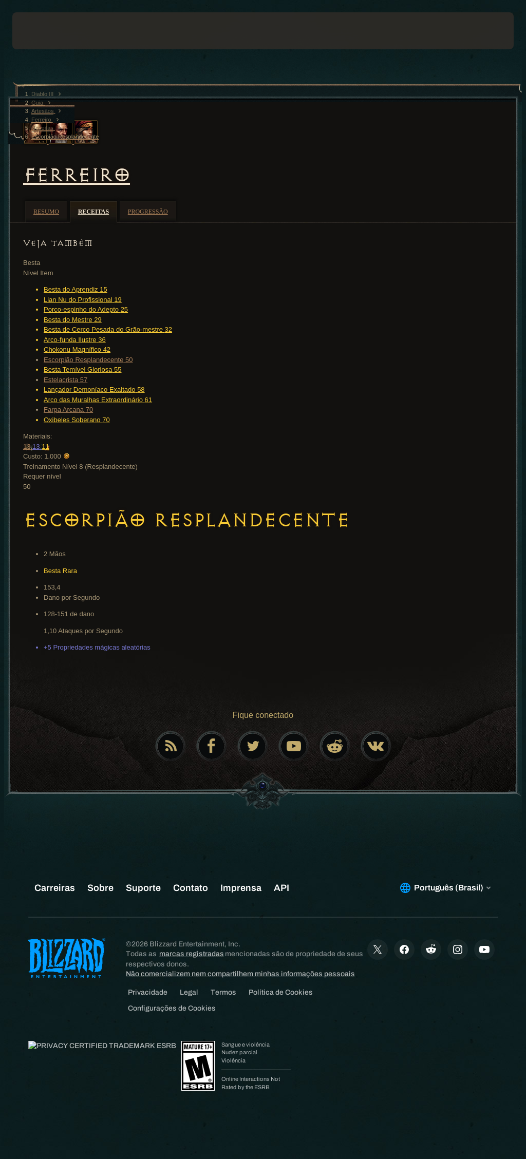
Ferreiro (76, 175)
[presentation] (43, 30)
